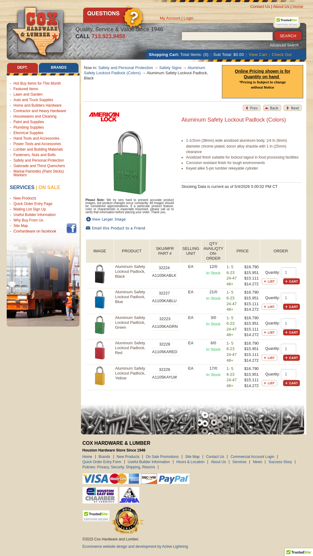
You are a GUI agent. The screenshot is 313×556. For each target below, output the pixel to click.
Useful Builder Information (34, 215)
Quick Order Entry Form (102, 462)
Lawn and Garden (27, 94)
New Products (24, 198)
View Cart (258, 54)
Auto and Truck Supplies (33, 100)
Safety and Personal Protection (38, 160)
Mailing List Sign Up (29, 209)
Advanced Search (284, 45)
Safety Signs (170, 67)
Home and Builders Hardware (37, 105)
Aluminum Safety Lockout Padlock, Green (130, 322)
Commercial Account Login (252, 457)
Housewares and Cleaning (35, 116)
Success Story (280, 462)
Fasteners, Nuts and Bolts (34, 155)
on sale (49, 187)
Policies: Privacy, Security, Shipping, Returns (119, 467)
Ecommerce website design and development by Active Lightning (135, 546)
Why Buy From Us (28, 220)
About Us (281, 6)
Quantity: (272, 272)
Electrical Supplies (28, 133)
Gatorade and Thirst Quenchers (39, 166)
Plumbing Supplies (28, 127)
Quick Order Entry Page (32, 204)
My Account (170, 18)
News (257, 462)
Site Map (20, 226)
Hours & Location (190, 462)
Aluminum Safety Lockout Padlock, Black (130, 271)
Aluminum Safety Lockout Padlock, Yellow (130, 373)
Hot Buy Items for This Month (37, 83)
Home (298, 6)
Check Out (282, 54)
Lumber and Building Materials (38, 149)
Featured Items (25, 89)
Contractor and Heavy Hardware (39, 111)
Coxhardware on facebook (35, 231)
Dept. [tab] (22, 68)
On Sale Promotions (162, 457)
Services (22, 187)
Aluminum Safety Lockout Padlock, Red (130, 348)
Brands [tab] (59, 68)
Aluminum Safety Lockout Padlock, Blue (130, 297)
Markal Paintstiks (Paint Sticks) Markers (38, 173)
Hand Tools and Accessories (36, 138)
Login (188, 18)
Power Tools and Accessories (37, 144)
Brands (104, 457)
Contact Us (260, 6)
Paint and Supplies (28, 122)
